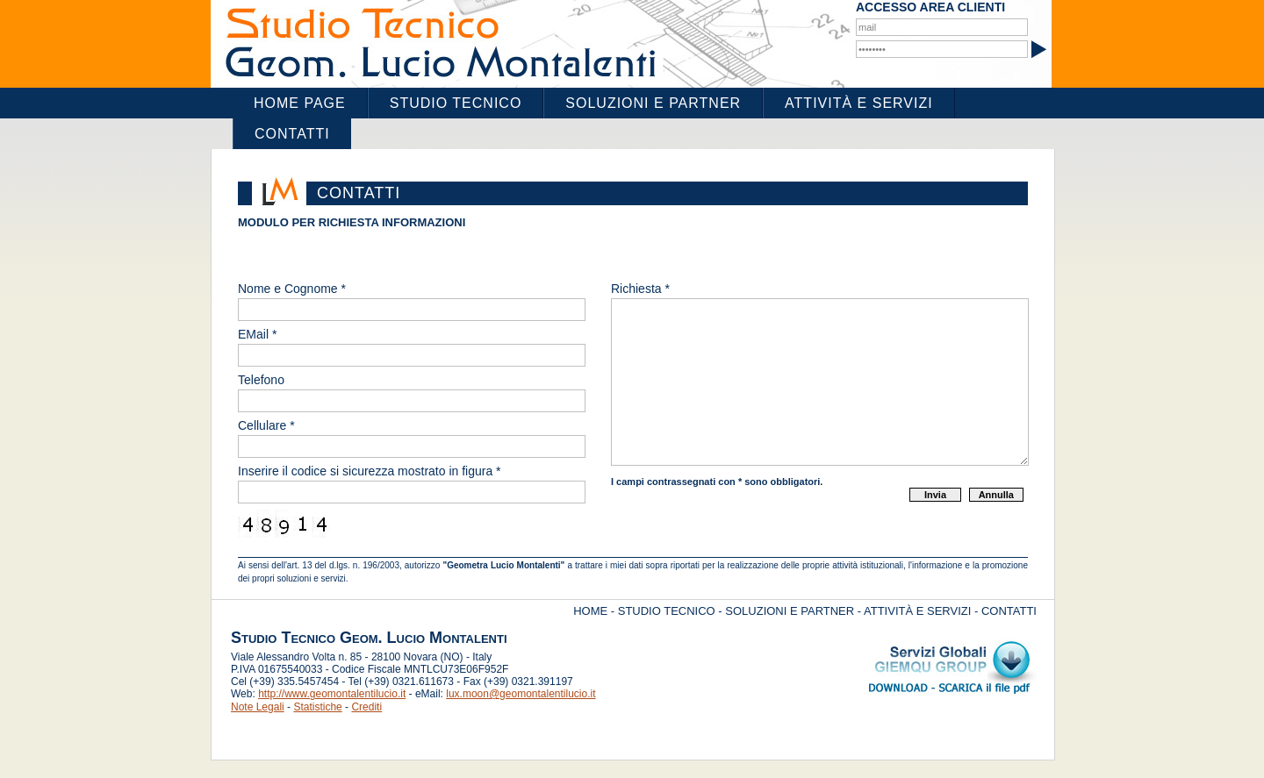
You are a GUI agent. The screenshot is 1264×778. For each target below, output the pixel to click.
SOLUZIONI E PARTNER (789, 610)
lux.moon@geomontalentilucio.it (520, 694)
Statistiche (317, 707)
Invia (935, 494)
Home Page (300, 103)
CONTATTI (1009, 610)
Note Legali (257, 707)
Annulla (996, 494)
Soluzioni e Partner (653, 103)
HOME (590, 610)
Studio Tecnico (456, 103)
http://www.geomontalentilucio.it (332, 694)
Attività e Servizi (859, 103)
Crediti (366, 707)
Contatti (292, 133)
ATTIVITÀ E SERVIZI (917, 610)
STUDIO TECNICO (666, 610)
